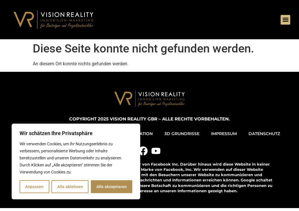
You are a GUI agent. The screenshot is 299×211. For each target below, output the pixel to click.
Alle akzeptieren (111, 186)
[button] (285, 20)
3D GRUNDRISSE (181, 133)
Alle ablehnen (70, 186)
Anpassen (34, 186)
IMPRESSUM (224, 133)
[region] (76, 161)
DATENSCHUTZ (264, 133)
